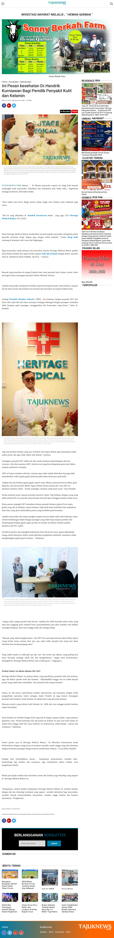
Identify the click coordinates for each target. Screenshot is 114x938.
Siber (51, 932)
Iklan (68, 932)
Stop (74, 111)
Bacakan (65, 111)
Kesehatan (13, 82)
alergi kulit (72, 237)
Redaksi (43, 932)
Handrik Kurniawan (37, 215)
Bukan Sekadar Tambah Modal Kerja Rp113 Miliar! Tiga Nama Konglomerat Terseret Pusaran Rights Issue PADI (49, 911)
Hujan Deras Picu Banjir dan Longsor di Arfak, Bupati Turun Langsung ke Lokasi (29, 910)
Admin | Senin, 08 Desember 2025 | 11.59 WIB (16, 100)
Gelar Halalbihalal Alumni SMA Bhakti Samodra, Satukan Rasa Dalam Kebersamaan (70, 910)
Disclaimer (59, 932)
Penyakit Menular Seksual (21, 299)
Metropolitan (25, 82)
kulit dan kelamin (50, 254)
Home (4, 82)
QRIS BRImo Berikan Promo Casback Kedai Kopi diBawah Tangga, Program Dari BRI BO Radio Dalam (30, 888)
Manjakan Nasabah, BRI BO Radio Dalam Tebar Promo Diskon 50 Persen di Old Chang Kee (9, 887)
